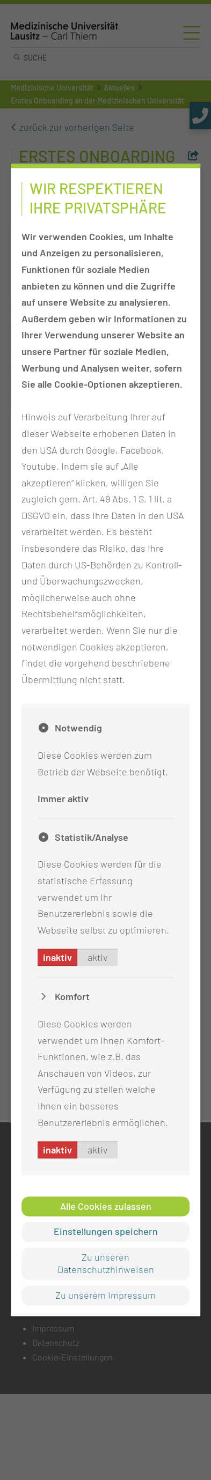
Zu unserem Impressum (105, 1295)
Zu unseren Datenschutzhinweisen (105, 1263)
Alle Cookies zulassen (105, 1206)
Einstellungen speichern (106, 1232)
